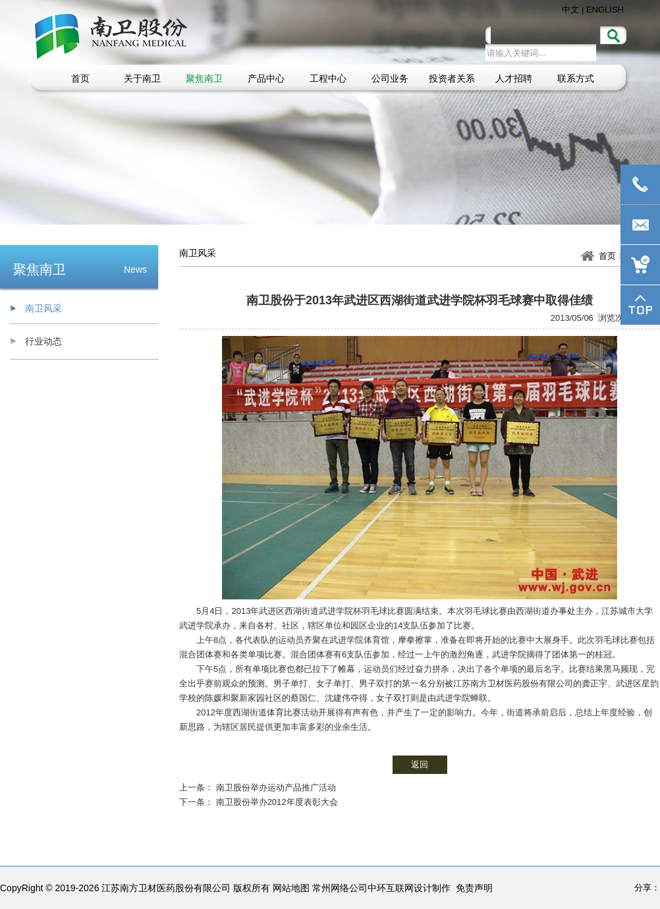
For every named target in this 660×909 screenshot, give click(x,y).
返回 (419, 764)
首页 (607, 256)
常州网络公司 (340, 888)
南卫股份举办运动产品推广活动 (276, 787)
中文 (570, 9)
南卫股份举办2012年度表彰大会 (277, 802)
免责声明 (474, 888)
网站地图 (291, 888)
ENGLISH (605, 9)
